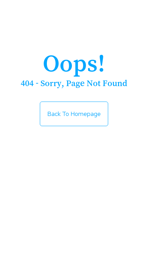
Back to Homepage (74, 114)
